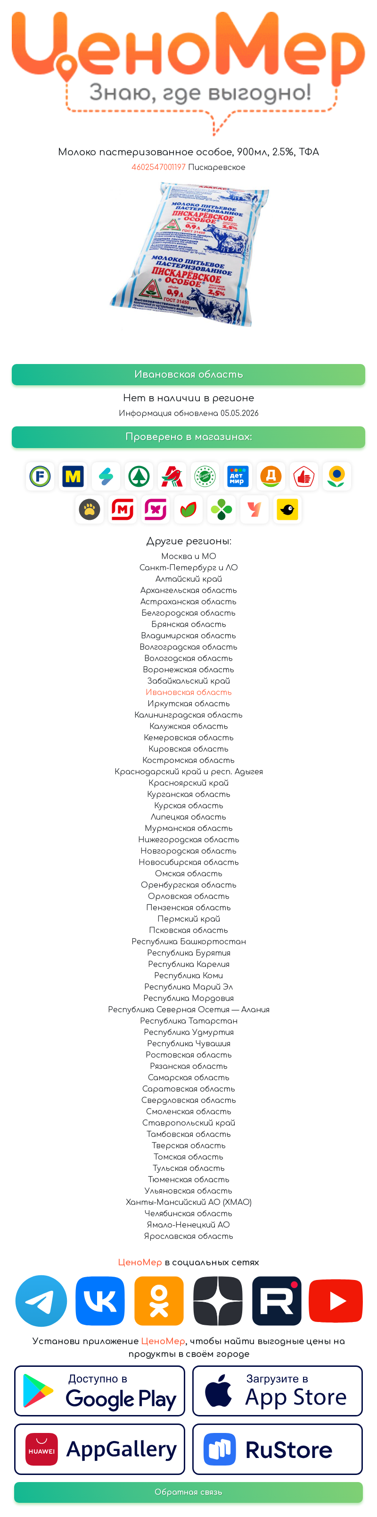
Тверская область (189, 1146)
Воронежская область (188, 670)
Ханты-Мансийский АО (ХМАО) (189, 1202)
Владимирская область (188, 636)
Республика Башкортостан (188, 942)
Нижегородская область (188, 840)
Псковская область (188, 930)
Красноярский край (188, 783)
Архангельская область (188, 590)
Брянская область (188, 624)
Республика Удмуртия (189, 1032)
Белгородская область (188, 613)
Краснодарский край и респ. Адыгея (189, 772)
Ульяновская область (188, 1191)
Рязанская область (189, 1066)
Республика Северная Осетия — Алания (189, 1010)
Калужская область (188, 726)
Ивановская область (189, 692)
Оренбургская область (189, 885)
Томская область (188, 1157)
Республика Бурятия (188, 953)
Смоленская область (188, 1112)
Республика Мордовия (188, 998)
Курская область (188, 806)
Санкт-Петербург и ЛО (188, 568)
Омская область (188, 874)
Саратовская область (188, 1089)
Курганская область (188, 794)
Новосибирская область (189, 862)
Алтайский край (189, 579)
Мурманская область (189, 828)
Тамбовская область (189, 1134)
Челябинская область (188, 1214)
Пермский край (188, 919)
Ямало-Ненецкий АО (188, 1225)
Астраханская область (188, 602)
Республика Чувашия (188, 1044)
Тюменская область (188, 1180)
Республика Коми (188, 976)
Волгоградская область (188, 647)
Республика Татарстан (189, 1021)
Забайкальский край (188, 681)
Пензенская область (188, 908)
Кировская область (188, 749)
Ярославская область (188, 1236)
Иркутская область (189, 704)
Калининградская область (188, 715)
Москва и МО (188, 556)
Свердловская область (188, 1100)
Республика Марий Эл (188, 987)
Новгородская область (188, 851)
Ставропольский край (188, 1123)
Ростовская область (189, 1055)
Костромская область (188, 760)
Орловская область (188, 896)
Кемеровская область (189, 738)
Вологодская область (188, 658)
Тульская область (189, 1168)
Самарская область (188, 1078)
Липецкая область (188, 817)
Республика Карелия (188, 964)
